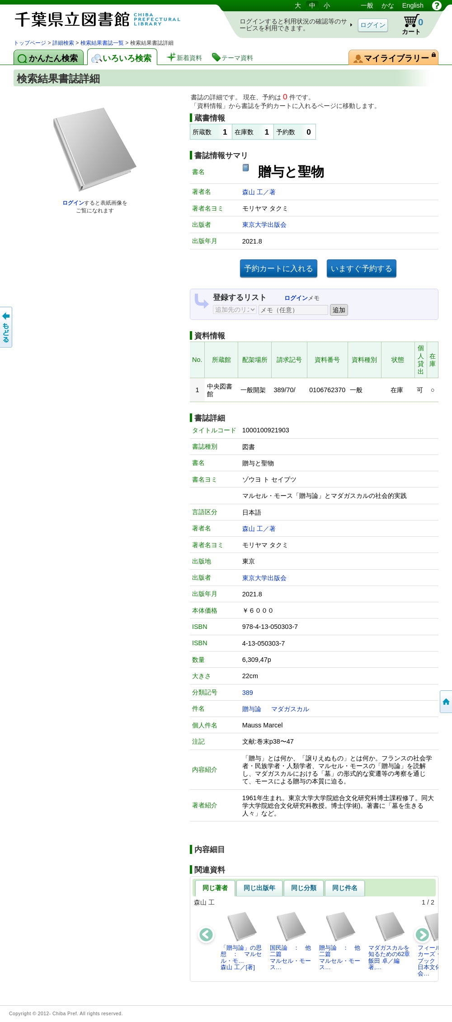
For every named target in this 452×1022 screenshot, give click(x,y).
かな (387, 5)
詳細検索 (63, 43)
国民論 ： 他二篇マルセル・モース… (290, 940)
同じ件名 (345, 887)
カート (408, 24)
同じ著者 (215, 887)
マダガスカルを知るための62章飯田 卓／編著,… (389, 940)
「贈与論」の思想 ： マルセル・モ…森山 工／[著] (241, 940)
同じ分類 (303, 887)
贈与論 (251, 709)
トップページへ (445, 701)
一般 (367, 5)
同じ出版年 (259, 887)
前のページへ (7, 327)
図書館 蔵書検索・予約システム (108, 19)
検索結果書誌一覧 (102, 43)
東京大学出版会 (264, 224)
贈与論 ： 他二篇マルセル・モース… (339, 940)
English (413, 5)
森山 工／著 (259, 192)
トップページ (30, 43)
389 (247, 692)
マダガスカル (290, 709)
